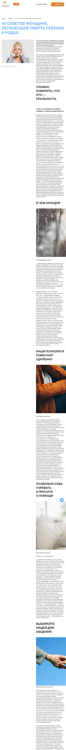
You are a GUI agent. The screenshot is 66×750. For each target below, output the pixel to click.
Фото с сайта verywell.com (43, 416)
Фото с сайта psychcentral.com (44, 687)
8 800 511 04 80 (41, 4)
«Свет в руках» (52, 55)
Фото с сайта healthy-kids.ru (43, 260)
